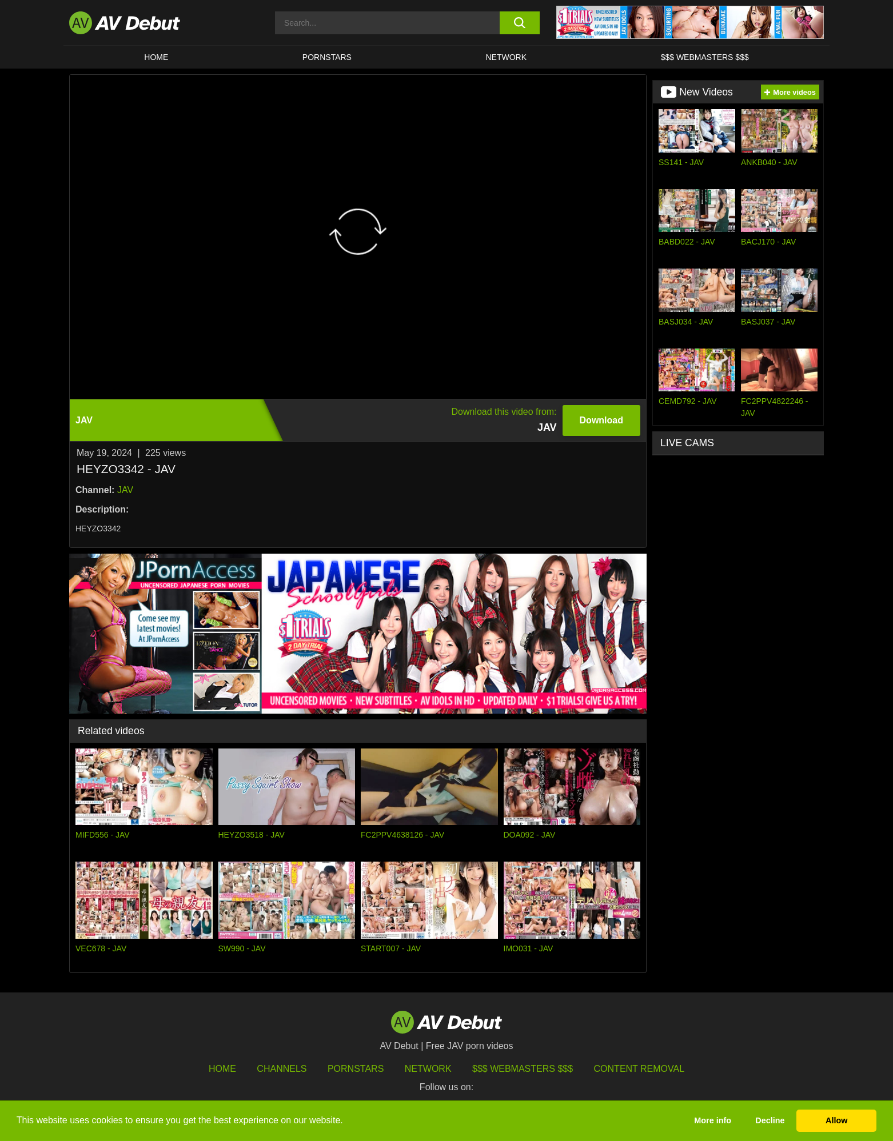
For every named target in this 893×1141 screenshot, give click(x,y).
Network (506, 57)
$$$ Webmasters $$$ (705, 57)
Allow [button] (836, 1120)
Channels (281, 1069)
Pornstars (327, 57)
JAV (125, 490)
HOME (156, 57)
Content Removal (639, 1069)
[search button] (519, 22)
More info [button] (712, 1120)
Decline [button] (769, 1120)
